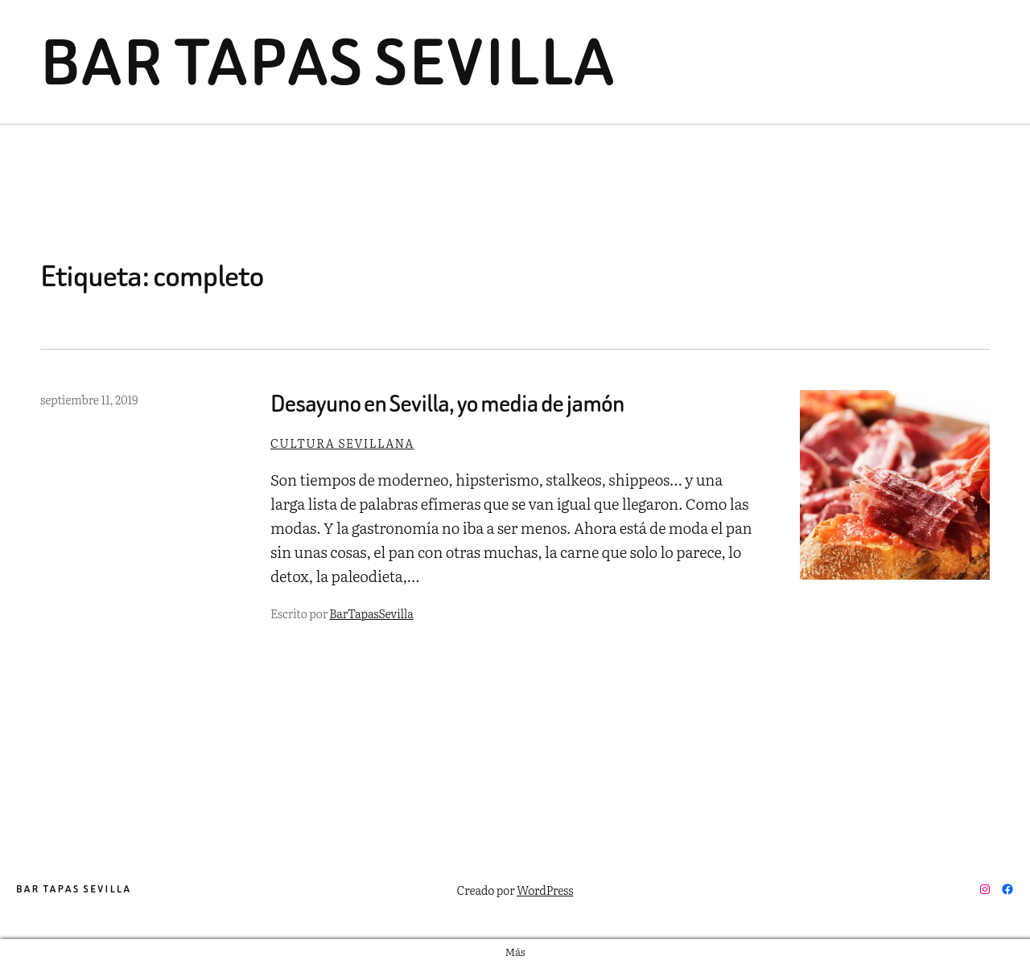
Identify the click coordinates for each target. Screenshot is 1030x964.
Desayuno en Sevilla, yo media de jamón (447, 404)
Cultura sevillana (342, 442)
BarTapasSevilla (371, 613)
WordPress (545, 889)
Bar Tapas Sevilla (328, 61)
